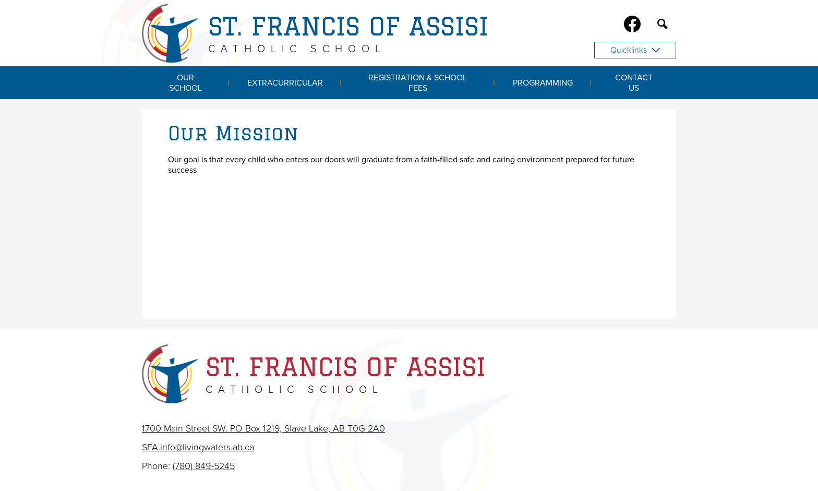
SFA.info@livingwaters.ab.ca (198, 447)
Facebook (632, 26)
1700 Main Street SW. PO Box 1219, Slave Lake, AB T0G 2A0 (263, 428)
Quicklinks (635, 50)
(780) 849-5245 (204, 466)
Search (662, 26)
